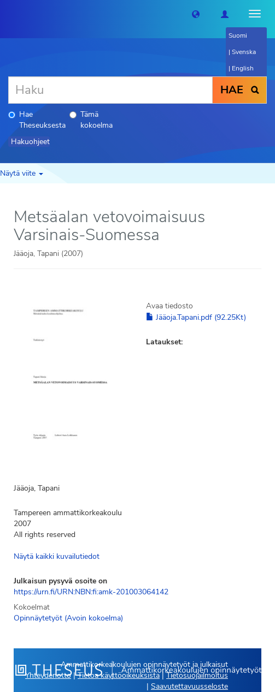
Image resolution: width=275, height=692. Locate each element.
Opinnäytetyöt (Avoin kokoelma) (68, 618)
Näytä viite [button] (21, 173)
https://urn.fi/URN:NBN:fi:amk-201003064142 (91, 592)
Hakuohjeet (30, 141)
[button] (196, 13)
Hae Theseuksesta (37, 119)
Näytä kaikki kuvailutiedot (57, 556)
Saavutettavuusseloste (189, 686)
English (243, 68)
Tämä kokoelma (91, 119)
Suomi (238, 35)
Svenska (244, 51)
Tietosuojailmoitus (197, 675)
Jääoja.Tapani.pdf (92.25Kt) (196, 317)
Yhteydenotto (48, 675)
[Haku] (110, 90)
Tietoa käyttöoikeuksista (119, 675)
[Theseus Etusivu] (8, 13)
